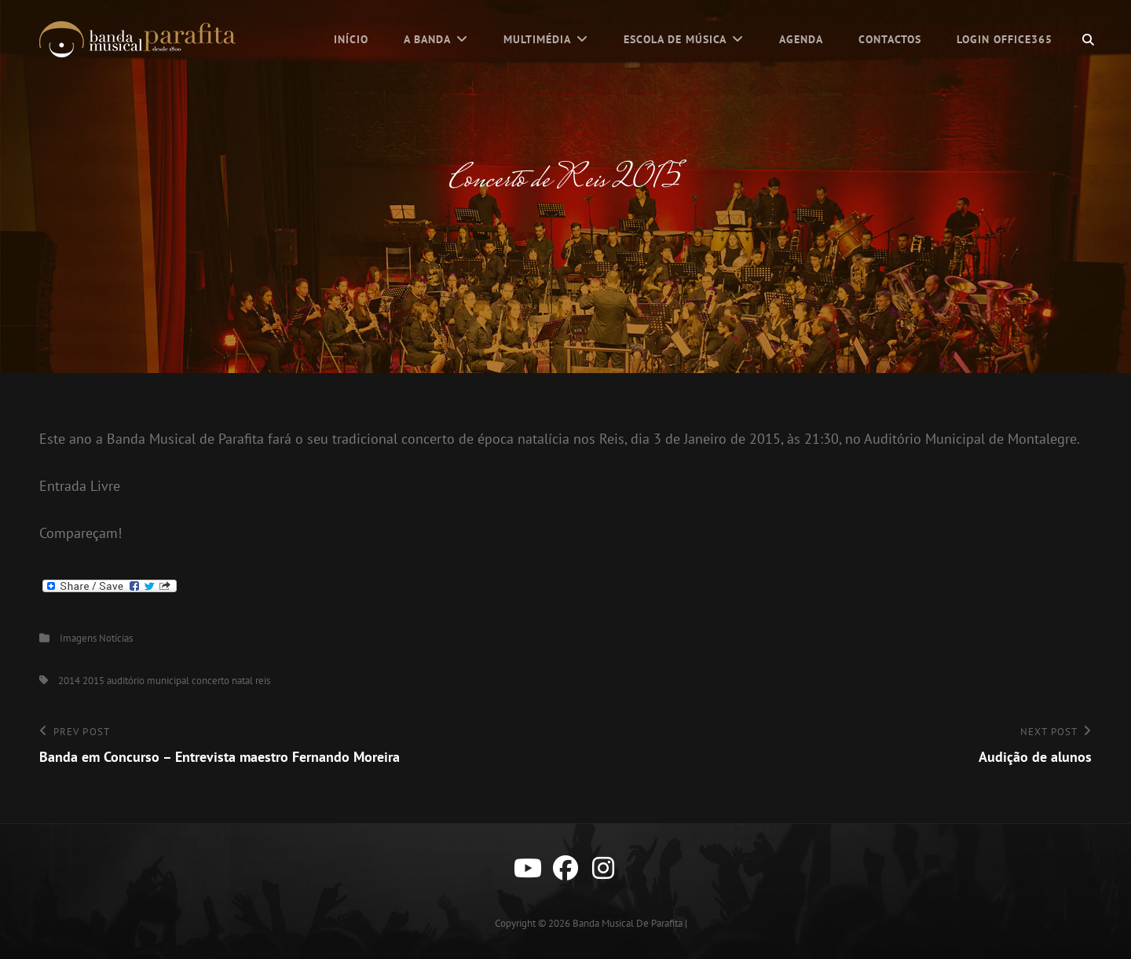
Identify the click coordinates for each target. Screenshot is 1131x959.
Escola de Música (675, 39)
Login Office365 (1004, 39)
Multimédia (537, 39)
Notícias (116, 638)
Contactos (889, 39)
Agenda (801, 39)
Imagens (78, 638)
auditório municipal (148, 680)
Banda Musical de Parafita (628, 923)
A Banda (427, 39)
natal (242, 680)
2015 (93, 680)
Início (351, 39)
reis (262, 680)
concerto (210, 680)
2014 (69, 680)
